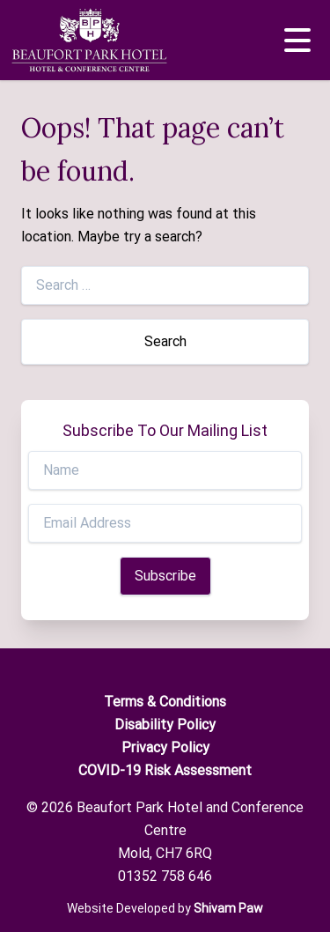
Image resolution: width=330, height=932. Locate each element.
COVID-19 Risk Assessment (165, 770)
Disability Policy (165, 724)
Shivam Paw (228, 908)
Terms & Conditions (165, 701)
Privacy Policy (165, 747)
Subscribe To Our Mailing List (165, 430)
